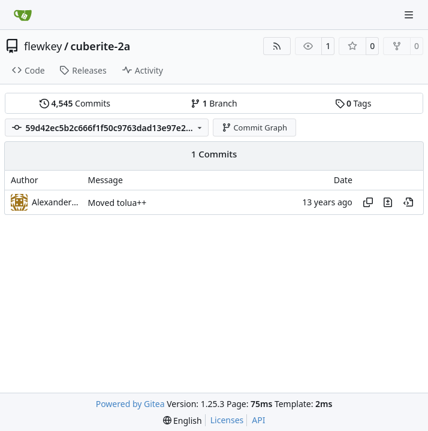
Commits (75, 103)
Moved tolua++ (117, 202)
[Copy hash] (368, 202)
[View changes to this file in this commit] (388, 202)
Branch (214, 103)
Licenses (227, 420)
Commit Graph (254, 127)
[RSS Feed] (277, 46)
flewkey (43, 46)
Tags (353, 103)
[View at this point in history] (408, 202)
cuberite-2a (101, 46)
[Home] (23, 15)
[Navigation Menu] (410, 15)
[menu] (182, 420)
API (258, 420)
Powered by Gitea (130, 403)
